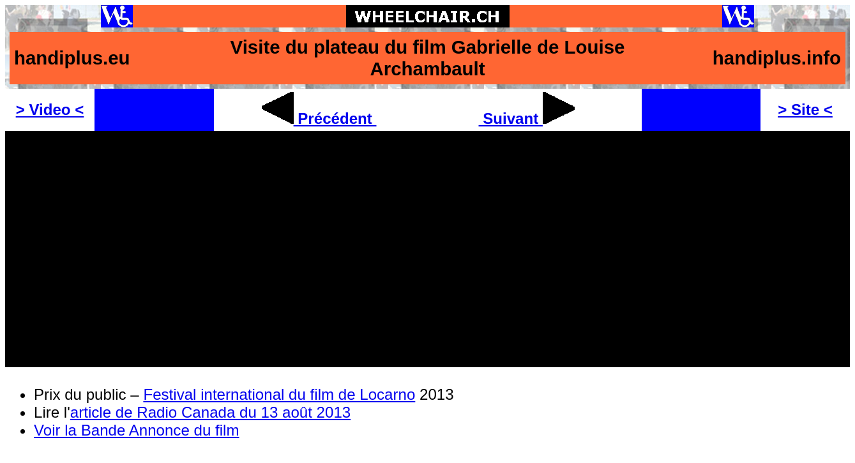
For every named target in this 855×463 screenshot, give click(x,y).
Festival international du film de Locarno (279, 394)
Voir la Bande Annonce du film (136, 430)
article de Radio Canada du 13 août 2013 (210, 412)
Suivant (527, 118)
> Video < (50, 109)
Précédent (319, 118)
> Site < (805, 109)
